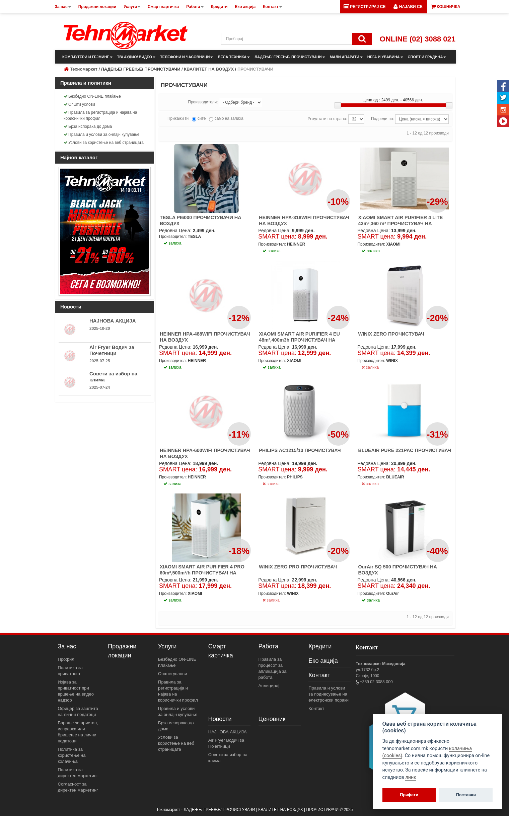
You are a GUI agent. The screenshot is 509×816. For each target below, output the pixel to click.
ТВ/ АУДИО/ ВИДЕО (136, 57)
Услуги (167, 646)
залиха (370, 367)
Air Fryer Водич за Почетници (111, 350)
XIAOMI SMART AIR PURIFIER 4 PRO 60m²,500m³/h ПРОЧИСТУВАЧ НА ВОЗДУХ (202, 572)
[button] (408, 7)
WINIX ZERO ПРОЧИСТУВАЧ (391, 334)
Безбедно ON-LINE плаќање (92, 96)
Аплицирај (269, 685)
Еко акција (323, 660)
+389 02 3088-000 (376, 681)
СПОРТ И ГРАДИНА (427, 57)
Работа (268, 646)
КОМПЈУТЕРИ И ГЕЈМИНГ (87, 57)
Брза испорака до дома (88, 126)
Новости (220, 719)
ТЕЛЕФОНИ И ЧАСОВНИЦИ (186, 57)
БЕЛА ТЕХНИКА (234, 57)
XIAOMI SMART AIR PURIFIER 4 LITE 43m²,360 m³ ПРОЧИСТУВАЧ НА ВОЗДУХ (400, 223)
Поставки (466, 794)
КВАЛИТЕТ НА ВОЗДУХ (209, 69)
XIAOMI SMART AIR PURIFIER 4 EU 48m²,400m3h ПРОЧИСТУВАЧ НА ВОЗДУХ (299, 340)
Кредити (320, 646)
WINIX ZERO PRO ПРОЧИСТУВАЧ (298, 566)
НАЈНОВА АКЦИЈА (112, 321)
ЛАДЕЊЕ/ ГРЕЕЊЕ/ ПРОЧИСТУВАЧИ (289, 57)
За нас (67, 646)
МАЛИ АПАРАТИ (346, 57)
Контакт (319, 675)
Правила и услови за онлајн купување (102, 134)
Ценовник (272, 719)
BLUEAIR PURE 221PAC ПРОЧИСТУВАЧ (404, 450)
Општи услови (79, 104)
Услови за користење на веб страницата (104, 142)
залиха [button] (172, 243)
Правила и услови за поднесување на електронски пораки (328, 694)
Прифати (409, 794)
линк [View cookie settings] (410, 777)
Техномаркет (83, 69)
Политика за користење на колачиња (72, 755)
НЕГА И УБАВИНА (385, 57)
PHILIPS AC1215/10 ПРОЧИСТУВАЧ (300, 450)
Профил (66, 659)
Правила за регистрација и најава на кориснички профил (100, 115)
